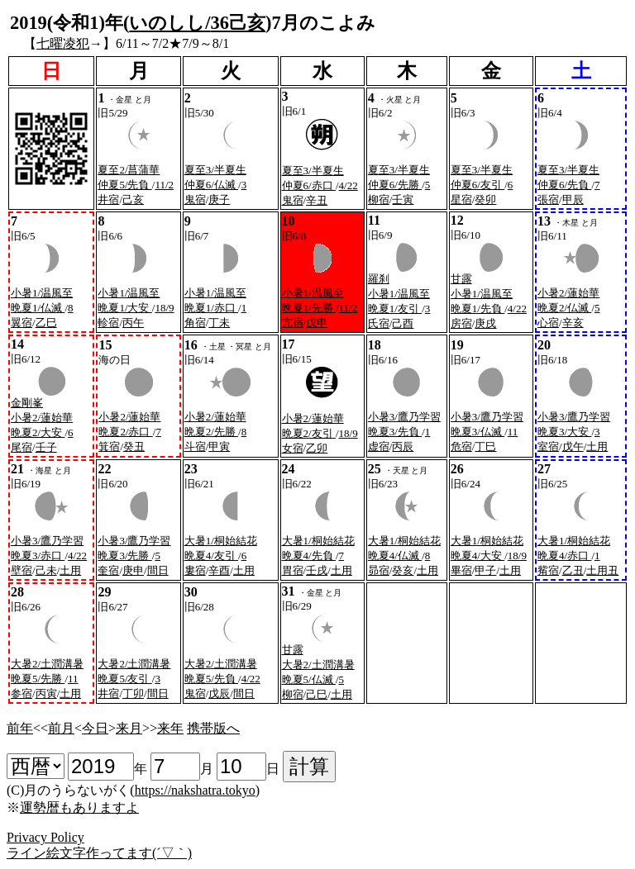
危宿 (461, 446)
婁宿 (195, 570)
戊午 (573, 446)
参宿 (21, 693)
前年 (20, 728)
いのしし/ (169, 22)
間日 (158, 570)
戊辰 (219, 693)
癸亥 (402, 570)
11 (513, 431)
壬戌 (316, 570)
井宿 (108, 199)
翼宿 (21, 322)
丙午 (133, 322)
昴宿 (378, 570)
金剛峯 (27, 403)
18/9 (164, 308)
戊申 (316, 322)
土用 (597, 446)
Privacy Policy (45, 837)
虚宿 (378, 446)
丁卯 (133, 693)
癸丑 (134, 446)
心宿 (548, 322)
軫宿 (108, 322)
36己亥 (238, 22)
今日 (95, 728)
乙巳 (46, 322)
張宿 (548, 199)
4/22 (348, 185)
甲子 (485, 570)
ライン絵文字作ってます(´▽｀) (99, 853)
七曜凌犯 (62, 43)
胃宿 (292, 570)
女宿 (292, 448)
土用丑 (602, 570)
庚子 (219, 199)
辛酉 (219, 570)
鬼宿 (195, 199)
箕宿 (109, 446)
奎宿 (108, 570)
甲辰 (573, 199)
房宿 (461, 323)
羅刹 (378, 279)
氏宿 (378, 323)
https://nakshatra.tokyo (195, 790)
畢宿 (461, 570)
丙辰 (402, 446)
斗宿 (195, 446)
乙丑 (573, 570)
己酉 (402, 323)
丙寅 (46, 693)
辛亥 (573, 322)
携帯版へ (213, 728)
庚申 (133, 570)
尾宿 (21, 447)
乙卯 (316, 448)
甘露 (461, 279)
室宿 (548, 446)
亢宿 (292, 322)
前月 (61, 728)
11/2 (164, 184)
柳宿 (378, 199)
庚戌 (485, 323)
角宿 (195, 322)
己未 (46, 570)
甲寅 (219, 446)
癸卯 (485, 199)
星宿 (461, 199)
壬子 (46, 447)
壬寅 (402, 199)
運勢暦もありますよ (79, 807)
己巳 (316, 694)
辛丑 (316, 200)
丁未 (219, 322)
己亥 (133, 199)
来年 (170, 728)
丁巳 (485, 446)
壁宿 (21, 570)
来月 (129, 728)
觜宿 (548, 570)
